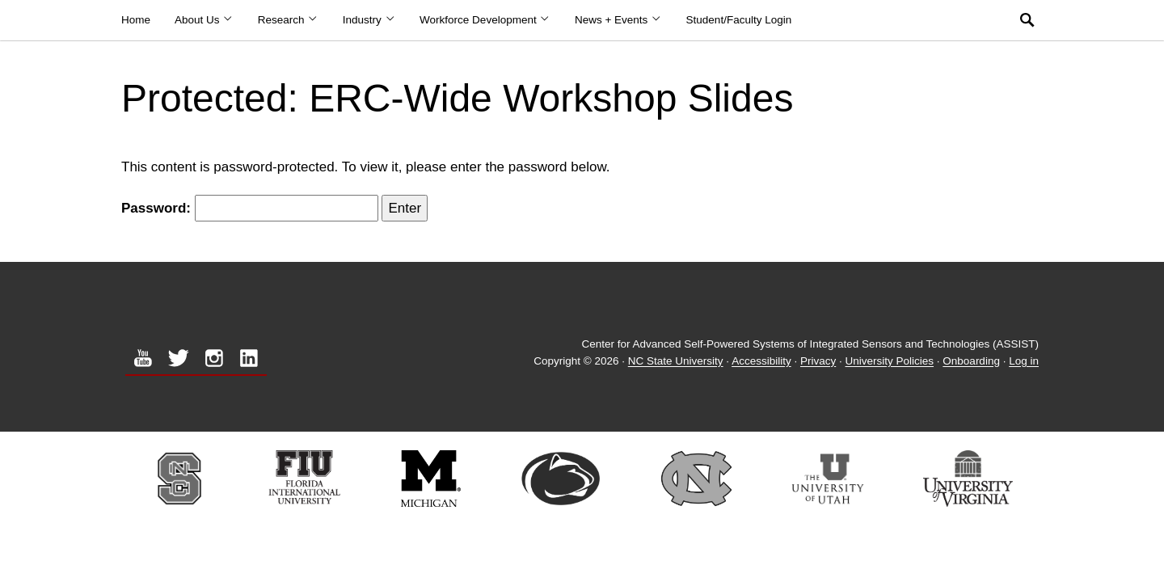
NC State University (675, 362)
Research (288, 20)
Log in (1024, 362)
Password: (249, 208)
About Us (204, 20)
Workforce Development (485, 20)
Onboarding (971, 362)
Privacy (818, 362)
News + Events (618, 20)
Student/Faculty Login (739, 20)
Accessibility (761, 362)
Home (135, 20)
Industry (369, 20)
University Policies (890, 362)
